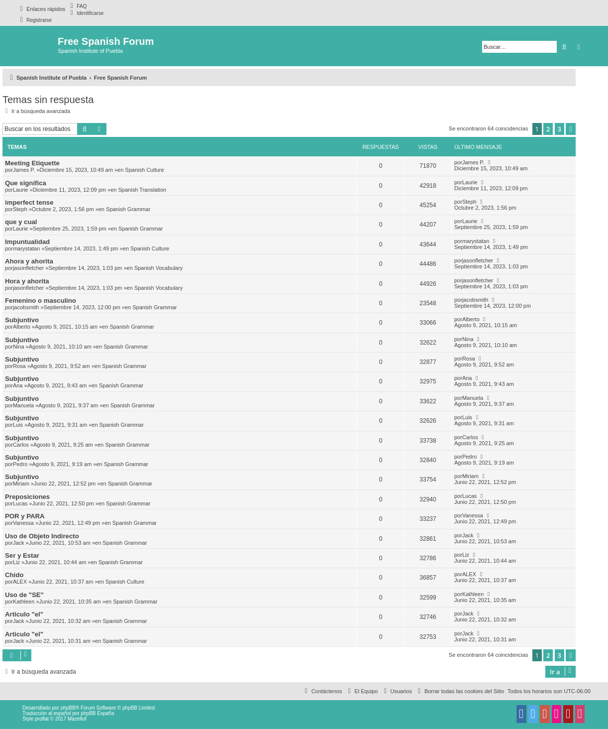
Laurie (20, 190)
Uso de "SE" (24, 595)
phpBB (68, 708)
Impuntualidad (27, 241)
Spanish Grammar (128, 209)
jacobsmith (26, 307)
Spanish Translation (142, 190)
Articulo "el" (24, 614)
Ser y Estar (22, 555)
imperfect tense (29, 202)
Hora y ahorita (27, 281)
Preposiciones (27, 496)
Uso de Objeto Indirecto (42, 536)
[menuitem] (77, 5)
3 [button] (559, 128)
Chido (14, 575)
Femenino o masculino (40, 300)
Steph (20, 209)
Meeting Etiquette (32, 163)
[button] (571, 129)
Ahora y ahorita (29, 261)
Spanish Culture (144, 170)
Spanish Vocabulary (158, 268)
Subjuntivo (22, 320)
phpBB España (97, 713)
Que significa (25, 183)
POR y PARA (25, 516)
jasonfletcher (28, 268)
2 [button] (548, 128)
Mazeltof (77, 719)
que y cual (21, 222)
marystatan (26, 248)
